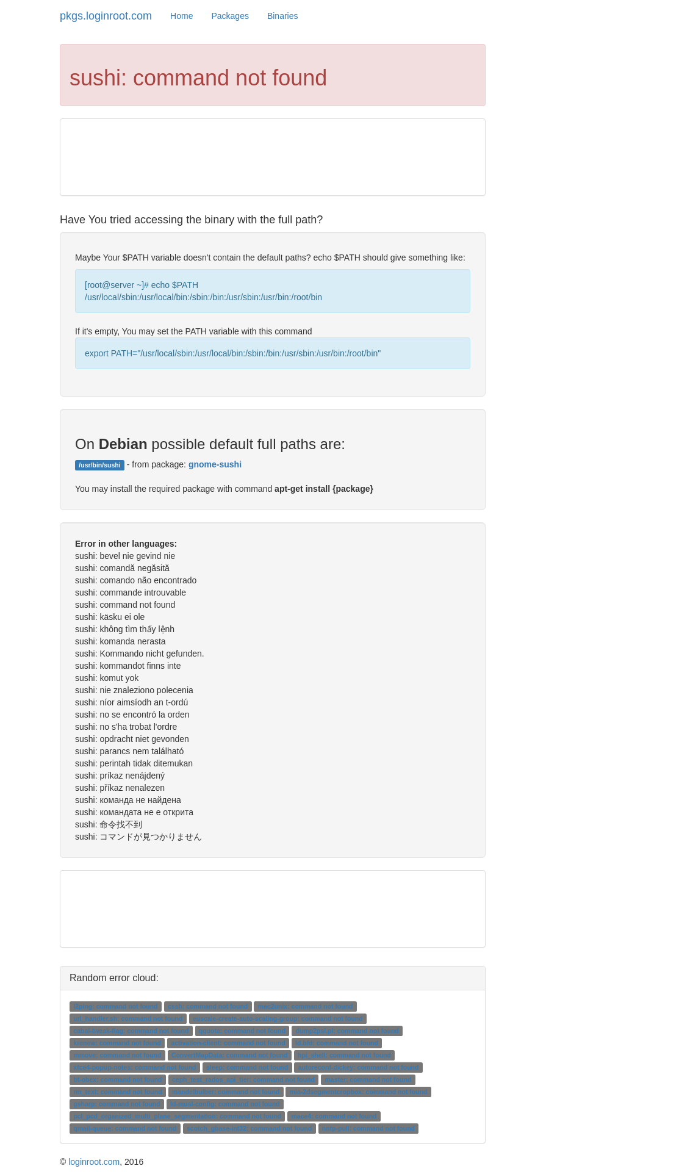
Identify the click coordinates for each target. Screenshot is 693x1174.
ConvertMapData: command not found (229, 1055)
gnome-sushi (215, 464)
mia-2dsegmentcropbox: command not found (359, 1091)
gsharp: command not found (116, 1103)
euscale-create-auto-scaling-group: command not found (278, 1018)
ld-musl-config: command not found (225, 1103)
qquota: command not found (242, 1030)
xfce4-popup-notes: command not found (134, 1067)
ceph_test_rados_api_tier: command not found (243, 1079)
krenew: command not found (117, 1042)
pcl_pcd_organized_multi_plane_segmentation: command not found (177, 1116)
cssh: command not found (208, 1006)
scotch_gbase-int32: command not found (249, 1128)
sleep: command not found (247, 1067)
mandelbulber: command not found (225, 1091)
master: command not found (368, 1079)
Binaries (282, 16)
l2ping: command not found (115, 1006)
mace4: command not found (334, 1116)
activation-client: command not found (228, 1042)
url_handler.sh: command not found (127, 1018)
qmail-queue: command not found (124, 1128)
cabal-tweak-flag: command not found (131, 1030)
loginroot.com (94, 1162)
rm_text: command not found (117, 1091)
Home (181, 16)
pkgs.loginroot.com (106, 16)
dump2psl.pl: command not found (347, 1030)
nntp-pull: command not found (368, 1128)
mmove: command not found (117, 1055)
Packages (229, 16)
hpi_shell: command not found (344, 1055)
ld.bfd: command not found (336, 1042)
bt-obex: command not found (117, 1079)
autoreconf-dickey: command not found (358, 1067)
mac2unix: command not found (305, 1006)
